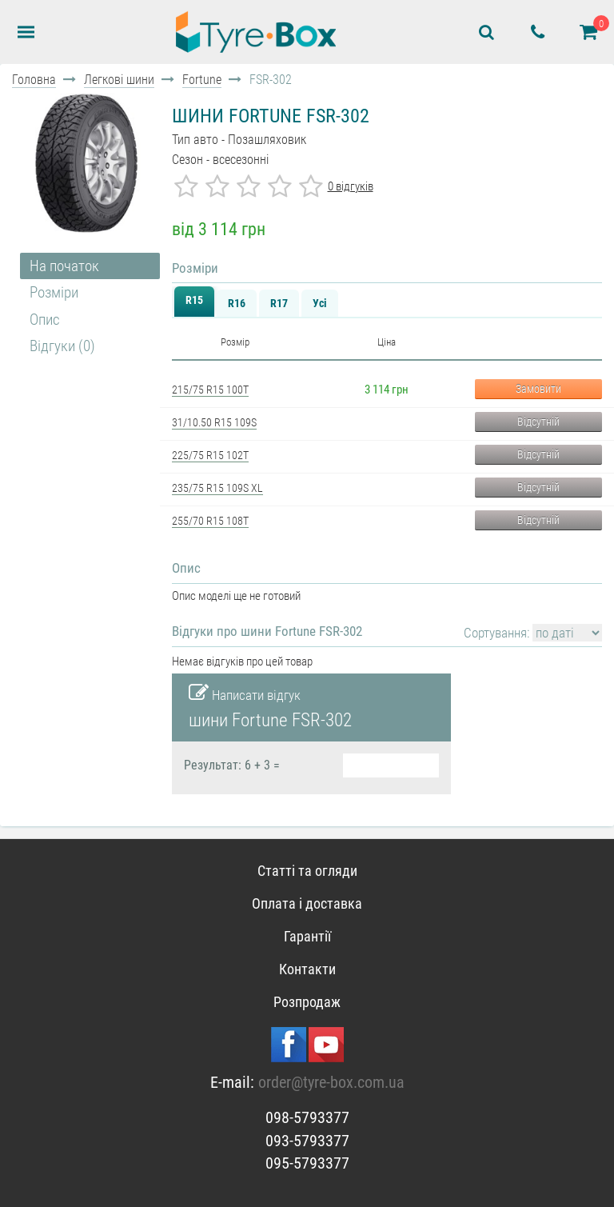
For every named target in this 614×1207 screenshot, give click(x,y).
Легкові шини (119, 79)
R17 (279, 303)
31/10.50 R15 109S (214, 422)
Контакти (307, 969)
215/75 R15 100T (210, 389)
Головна (34, 79)
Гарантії (307, 936)
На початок (64, 266)
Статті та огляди (307, 870)
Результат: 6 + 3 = (232, 765)
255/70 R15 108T (210, 520)
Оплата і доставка (307, 903)
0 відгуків (350, 186)
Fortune (201, 79)
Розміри (54, 292)
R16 (236, 303)
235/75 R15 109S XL (217, 488)
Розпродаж (307, 1001)
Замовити (538, 388)
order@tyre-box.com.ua (331, 1082)
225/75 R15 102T (210, 455)
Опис (45, 319)
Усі (320, 303)
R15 (194, 300)
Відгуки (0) (62, 346)
